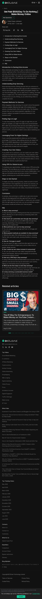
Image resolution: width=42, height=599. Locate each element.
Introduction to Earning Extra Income (16, 36)
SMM (5, 312)
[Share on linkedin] (6, 347)
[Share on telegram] (9, 347)
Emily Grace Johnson (15, 21)
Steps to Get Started (11, 57)
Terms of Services (7, 578)
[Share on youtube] (12, 347)
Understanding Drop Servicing (14, 39)
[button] (34, 2)
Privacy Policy (26, 578)
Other (5, 567)
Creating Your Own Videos (13, 51)
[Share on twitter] (3, 347)
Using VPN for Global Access (13, 54)
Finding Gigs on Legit (11, 45)
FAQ (6, 63)
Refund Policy (26, 581)
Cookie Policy (6, 581)
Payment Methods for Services (14, 42)
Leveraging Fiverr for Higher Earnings (16, 48)
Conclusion (8, 60)
